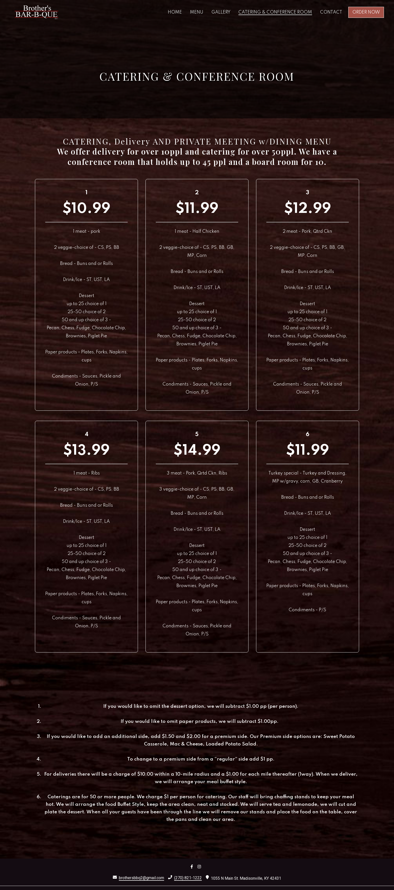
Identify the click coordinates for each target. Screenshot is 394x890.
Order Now (366, 12)
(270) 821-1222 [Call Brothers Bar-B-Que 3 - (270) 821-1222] (188, 877)
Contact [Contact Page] (331, 12)
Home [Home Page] (175, 12)
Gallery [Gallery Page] (220, 12)
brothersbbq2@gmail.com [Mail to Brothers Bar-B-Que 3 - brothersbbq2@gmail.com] (141, 877)
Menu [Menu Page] (196, 12)
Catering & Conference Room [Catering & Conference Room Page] (275, 12)
